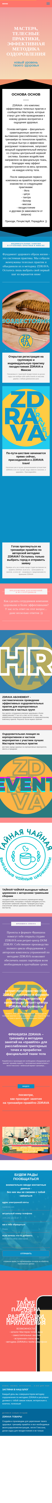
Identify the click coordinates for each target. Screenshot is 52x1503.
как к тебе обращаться (13, 1224)
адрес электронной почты (15, 1202)
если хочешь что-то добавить (17, 1235)
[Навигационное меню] (48, 3)
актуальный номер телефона (17, 1213)
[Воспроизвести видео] (26, 1140)
